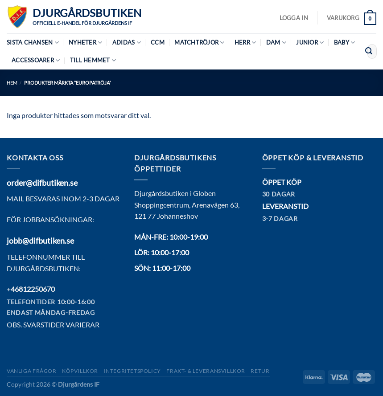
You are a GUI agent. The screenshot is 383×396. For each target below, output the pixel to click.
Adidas (126, 42)
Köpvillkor (80, 370)
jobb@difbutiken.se (40, 240)
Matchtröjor (199, 42)
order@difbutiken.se (42, 183)
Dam (276, 42)
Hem (12, 83)
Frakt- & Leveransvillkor (205, 370)
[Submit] (368, 51)
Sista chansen (33, 42)
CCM (158, 42)
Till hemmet (93, 60)
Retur (260, 370)
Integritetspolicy (132, 370)
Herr (245, 42)
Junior (310, 42)
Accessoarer (36, 60)
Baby (344, 42)
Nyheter (85, 42)
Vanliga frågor (32, 370)
